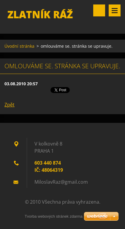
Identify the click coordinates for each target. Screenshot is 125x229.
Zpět (9, 104)
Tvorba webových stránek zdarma (54, 216)
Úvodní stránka (19, 46)
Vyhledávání (99, 10)
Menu (115, 10)
